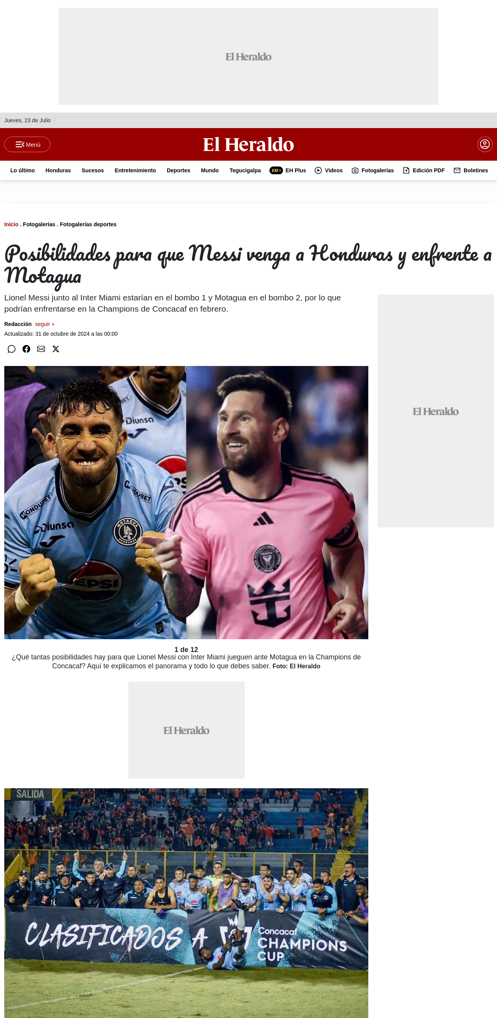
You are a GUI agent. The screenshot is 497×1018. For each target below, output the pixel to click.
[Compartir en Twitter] (55, 348)
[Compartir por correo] (41, 348)
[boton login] (485, 144)
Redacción (29, 324)
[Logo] (248, 144)
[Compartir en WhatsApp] (11, 348)
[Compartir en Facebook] (26, 348)
